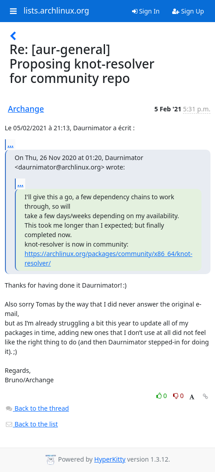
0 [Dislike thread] (178, 395)
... (11, 144)
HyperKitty (109, 459)
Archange (26, 108)
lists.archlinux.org (56, 10)
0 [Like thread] (162, 395)
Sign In (146, 11)
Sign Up (188, 11)
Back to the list (31, 424)
